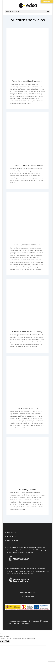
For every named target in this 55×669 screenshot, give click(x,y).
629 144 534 (14, 540)
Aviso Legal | (36, 621)
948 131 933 (15, 536)
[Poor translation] (7, 641)
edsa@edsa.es (11, 532)
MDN (29, 621)
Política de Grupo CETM (27, 593)
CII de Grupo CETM (27, 596)
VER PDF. (30, 552)
